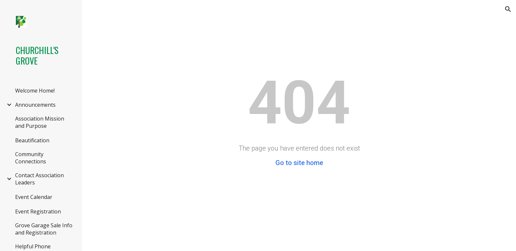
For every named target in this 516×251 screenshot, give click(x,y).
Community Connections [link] (30, 158)
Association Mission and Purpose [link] (39, 122)
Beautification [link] (32, 140)
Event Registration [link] (38, 211)
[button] (508, 9)
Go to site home (299, 163)
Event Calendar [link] (33, 197)
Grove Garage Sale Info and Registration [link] (43, 229)
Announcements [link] (35, 104)
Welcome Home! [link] (35, 90)
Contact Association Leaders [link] (39, 179)
